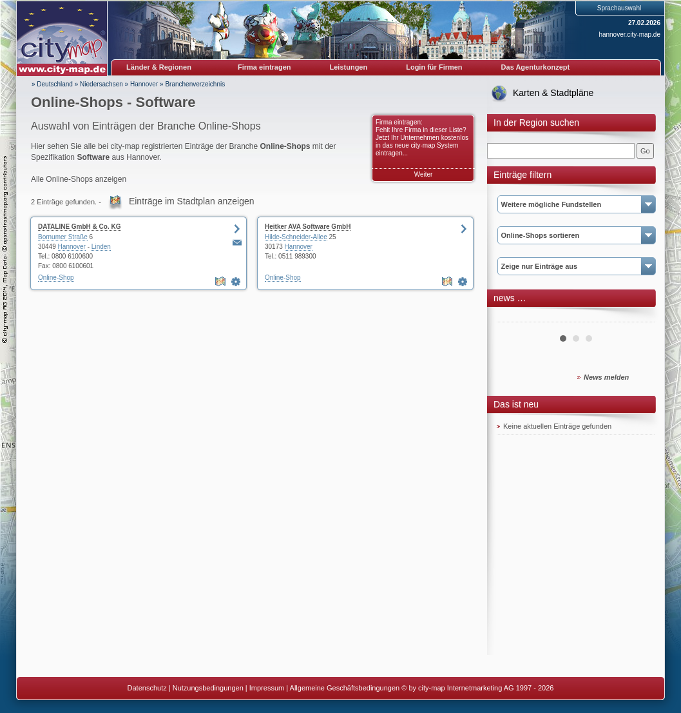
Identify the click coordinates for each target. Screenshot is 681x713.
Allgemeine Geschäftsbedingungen (345, 688)
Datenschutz (147, 688)
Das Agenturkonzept (535, 67)
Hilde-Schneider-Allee (296, 236)
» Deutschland (52, 84)
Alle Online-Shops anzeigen (78, 179)
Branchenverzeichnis (195, 84)
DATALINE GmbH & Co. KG (79, 226)
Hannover (144, 84)
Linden (101, 246)
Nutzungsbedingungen (208, 688)
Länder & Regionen (158, 67)
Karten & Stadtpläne (553, 93)
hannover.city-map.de (629, 34)
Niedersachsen (101, 84)
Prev (513, 317)
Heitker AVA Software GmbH (307, 226)
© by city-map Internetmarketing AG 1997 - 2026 (477, 688)
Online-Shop (56, 277)
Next (638, 317)
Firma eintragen (264, 67)
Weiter (423, 174)
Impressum (266, 688)
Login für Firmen (434, 67)
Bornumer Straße (63, 236)
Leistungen (349, 67)
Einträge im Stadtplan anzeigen (191, 201)
